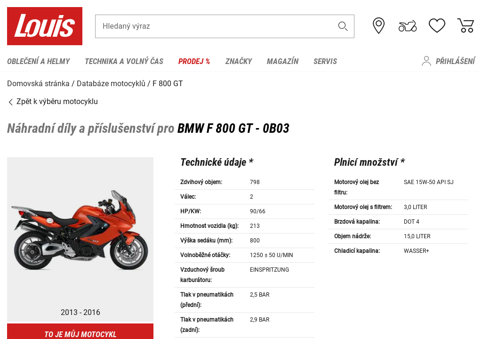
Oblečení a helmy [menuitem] (38, 61)
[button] (343, 26)
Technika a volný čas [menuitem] (124, 61)
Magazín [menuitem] (282, 61)
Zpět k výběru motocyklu (52, 101)
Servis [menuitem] (325, 61)
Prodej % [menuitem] (194, 61)
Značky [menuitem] (238, 61)
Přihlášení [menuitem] (455, 61)
